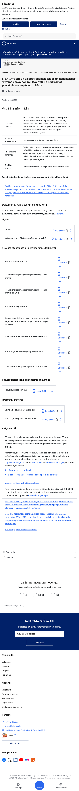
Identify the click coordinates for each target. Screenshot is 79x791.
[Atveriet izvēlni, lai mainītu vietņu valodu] (18, 786)
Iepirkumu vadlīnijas (55, 462)
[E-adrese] (7, 735)
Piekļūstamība (8, 698)
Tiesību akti (37, 462)
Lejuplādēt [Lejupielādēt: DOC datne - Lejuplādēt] (60, 239)
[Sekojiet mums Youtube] (21, 759)
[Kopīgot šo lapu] (39, 557)
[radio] (23, 595)
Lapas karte (7, 702)
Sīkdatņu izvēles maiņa (12, 707)
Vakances (6, 662)
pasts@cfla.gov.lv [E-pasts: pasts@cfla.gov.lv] (13, 726)
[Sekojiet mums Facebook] (4, 760)
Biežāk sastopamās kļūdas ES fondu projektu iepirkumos (34, 474)
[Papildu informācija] (71, 230)
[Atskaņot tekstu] (12, 91)
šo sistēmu (59, 213)
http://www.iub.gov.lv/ (15, 462)
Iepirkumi (6, 666)
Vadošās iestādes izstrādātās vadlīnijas (22, 483)
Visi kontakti (15, 743)
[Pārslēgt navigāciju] (39, 785)
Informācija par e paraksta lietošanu (21, 529)
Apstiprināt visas (43, 24)
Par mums (6, 675)
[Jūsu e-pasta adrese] (39, 634)
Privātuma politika (10, 694)
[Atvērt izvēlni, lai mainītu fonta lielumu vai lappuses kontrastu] (61, 786)
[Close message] (74, 43)
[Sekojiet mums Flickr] (27, 759)
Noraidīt (15, 24)
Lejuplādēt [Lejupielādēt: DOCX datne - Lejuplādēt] (60, 230)
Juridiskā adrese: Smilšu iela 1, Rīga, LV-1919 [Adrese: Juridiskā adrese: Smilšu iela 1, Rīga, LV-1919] (25, 730)
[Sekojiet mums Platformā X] (10, 760)
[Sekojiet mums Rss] (33, 760)
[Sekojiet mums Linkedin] (16, 760)
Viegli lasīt (6, 689)
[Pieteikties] (39, 643)
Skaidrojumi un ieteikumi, (19, 470)
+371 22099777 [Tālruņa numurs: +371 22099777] (12, 722)
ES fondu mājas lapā (38, 495)
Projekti (5, 670)
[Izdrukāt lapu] (39, 552)
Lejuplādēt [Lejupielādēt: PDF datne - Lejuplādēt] (50, 419)
